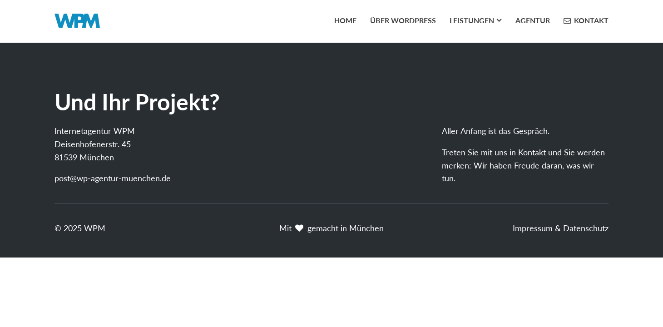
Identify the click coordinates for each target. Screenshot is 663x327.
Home (345, 20)
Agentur (532, 20)
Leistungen (472, 20)
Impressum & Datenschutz (561, 228)
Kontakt (591, 20)
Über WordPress (403, 20)
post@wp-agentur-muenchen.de (112, 178)
